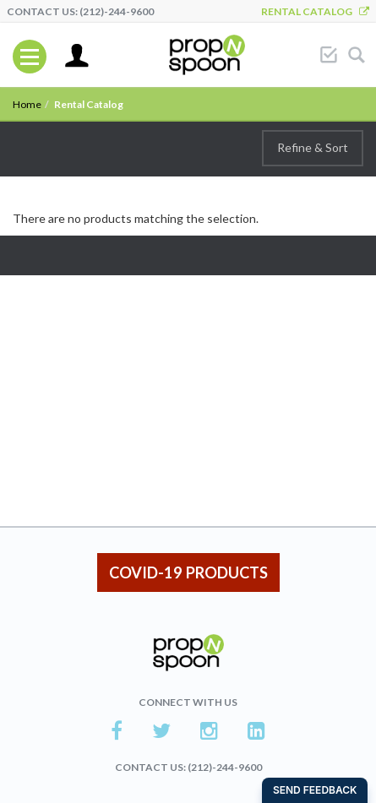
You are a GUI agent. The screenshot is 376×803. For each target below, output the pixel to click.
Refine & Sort (312, 147)
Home (27, 104)
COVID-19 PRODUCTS (188, 572)
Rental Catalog (315, 11)
